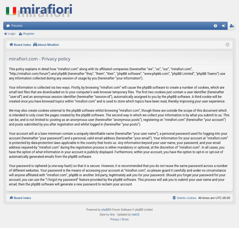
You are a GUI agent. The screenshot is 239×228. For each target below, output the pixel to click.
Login (11, 33)
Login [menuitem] (225, 27)
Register (28, 33)
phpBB (106, 209)
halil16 (135, 214)
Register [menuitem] (233, 27)
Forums (16, 26)
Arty (112, 214)
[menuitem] (215, 26)
